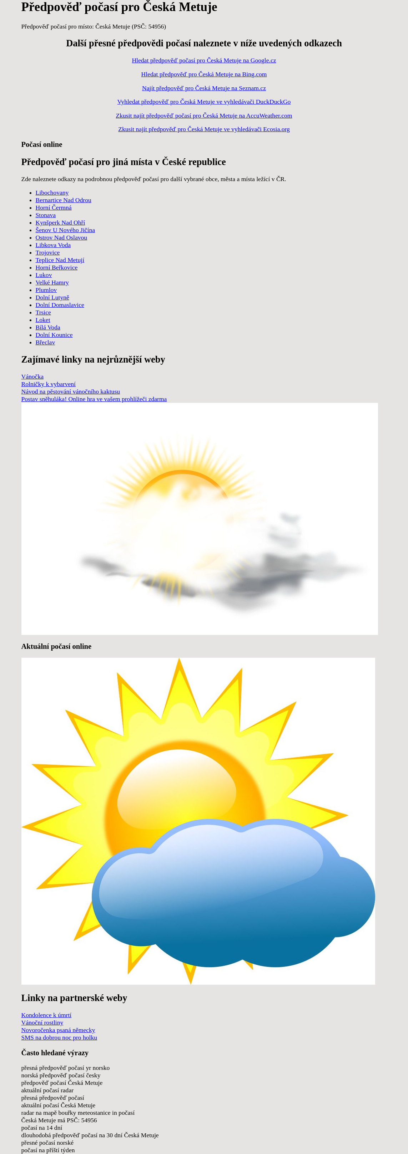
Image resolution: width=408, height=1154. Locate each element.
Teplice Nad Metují (60, 259)
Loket (43, 319)
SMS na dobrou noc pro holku (59, 1037)
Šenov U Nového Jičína (65, 230)
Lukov (44, 274)
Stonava (46, 215)
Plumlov (46, 289)
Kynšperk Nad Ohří (60, 222)
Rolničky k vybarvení (48, 384)
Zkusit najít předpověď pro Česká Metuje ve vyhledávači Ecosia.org (204, 129)
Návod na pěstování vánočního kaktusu (70, 391)
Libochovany (52, 192)
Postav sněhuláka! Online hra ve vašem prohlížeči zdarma (94, 398)
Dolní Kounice (54, 334)
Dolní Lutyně (52, 297)
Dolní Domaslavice (60, 304)
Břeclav (45, 342)
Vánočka (32, 376)
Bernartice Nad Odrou (63, 200)
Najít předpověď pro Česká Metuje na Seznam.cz (204, 88)
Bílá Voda (48, 327)
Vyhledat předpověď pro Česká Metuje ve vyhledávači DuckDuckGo (204, 101)
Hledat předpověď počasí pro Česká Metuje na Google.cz (204, 60)
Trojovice (48, 252)
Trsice (43, 312)
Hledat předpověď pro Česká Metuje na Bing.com (204, 74)
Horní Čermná (54, 207)
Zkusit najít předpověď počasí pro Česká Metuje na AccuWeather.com (204, 115)
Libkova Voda (53, 244)
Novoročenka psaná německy (58, 1030)
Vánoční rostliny (42, 1022)
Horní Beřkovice (57, 267)
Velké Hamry (52, 282)
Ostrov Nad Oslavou (61, 237)
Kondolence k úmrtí (46, 1015)
